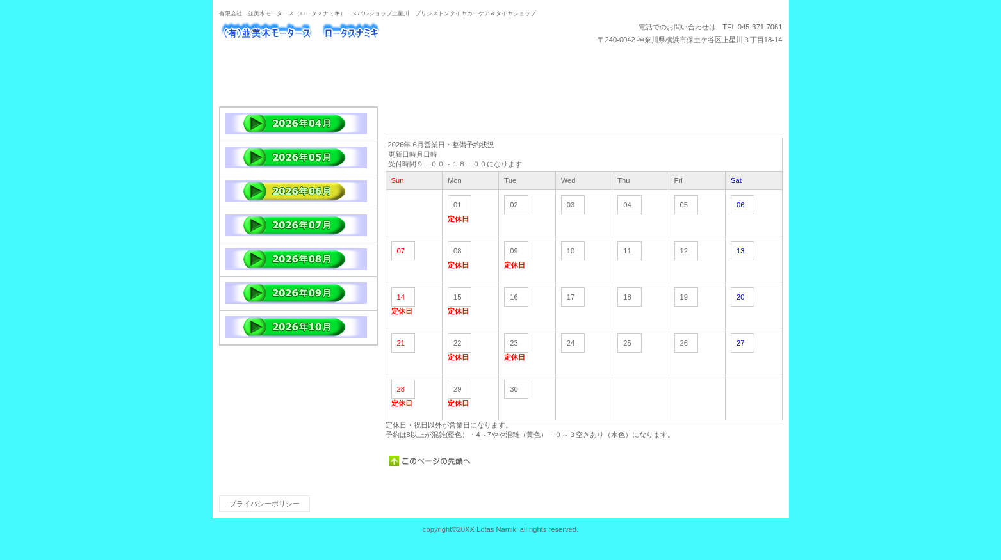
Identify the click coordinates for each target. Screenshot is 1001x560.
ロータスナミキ (347, 32)
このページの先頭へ (430, 461)
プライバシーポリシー (264, 504)
